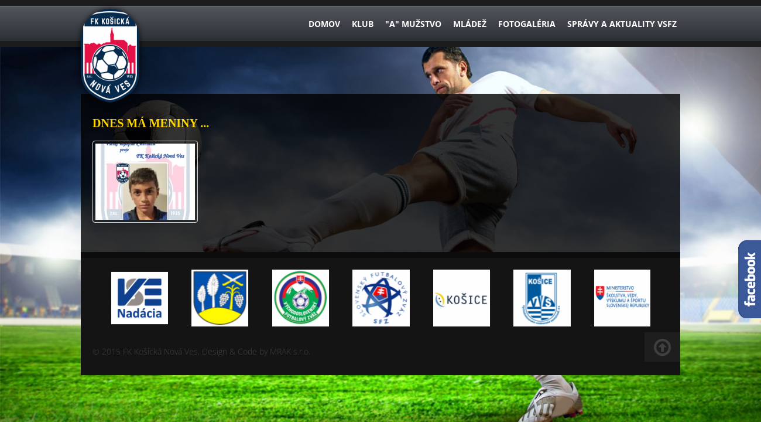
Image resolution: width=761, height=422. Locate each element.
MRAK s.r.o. (290, 351)
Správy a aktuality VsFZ (622, 23)
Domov (324, 23)
